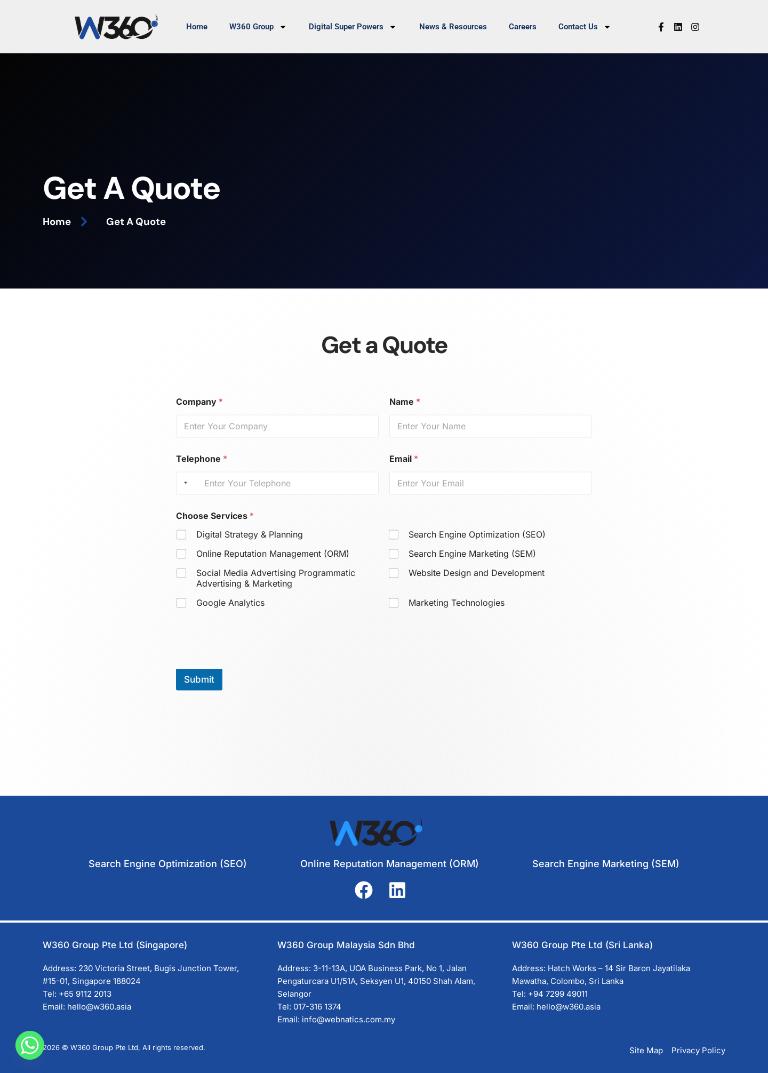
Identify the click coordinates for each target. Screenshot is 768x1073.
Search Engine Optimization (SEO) (477, 542)
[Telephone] (277, 491)
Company (199, 410)
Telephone (201, 467)
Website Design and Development (477, 580)
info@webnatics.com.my (348, 1019)
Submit (199, 687)
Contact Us (584, 27)
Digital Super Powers (353, 27)
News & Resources (453, 26)
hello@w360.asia (99, 1007)
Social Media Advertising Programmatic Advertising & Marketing (275, 586)
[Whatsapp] (29, 1045)
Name (404, 410)
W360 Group (258, 27)
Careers (523, 26)
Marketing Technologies (457, 610)
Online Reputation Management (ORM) (272, 561)
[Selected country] (183, 491)
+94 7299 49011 (558, 994)
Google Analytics (230, 610)
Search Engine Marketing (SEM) (472, 561)
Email (403, 467)
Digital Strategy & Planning (249, 542)
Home (196, 26)
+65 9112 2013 (85, 994)
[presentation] (257, 670)
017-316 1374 (317, 1007)
